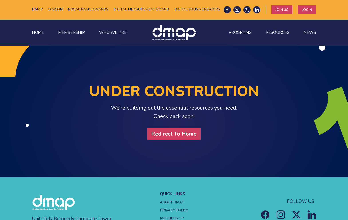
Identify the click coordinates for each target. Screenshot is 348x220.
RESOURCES (277, 32)
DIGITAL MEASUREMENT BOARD (141, 9)
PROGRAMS (240, 32)
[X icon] (247, 10)
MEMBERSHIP (71, 32)
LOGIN (307, 9)
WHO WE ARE (113, 32)
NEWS (310, 32)
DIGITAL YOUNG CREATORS (197, 9)
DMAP (37, 9)
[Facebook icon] (227, 10)
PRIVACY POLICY (174, 210)
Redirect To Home (174, 133)
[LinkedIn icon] (256, 10)
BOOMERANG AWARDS (88, 9)
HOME (38, 32)
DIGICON (55, 9)
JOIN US (281, 9)
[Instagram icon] (237, 10)
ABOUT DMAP (172, 202)
